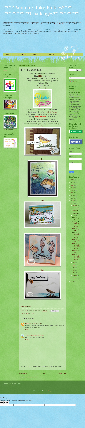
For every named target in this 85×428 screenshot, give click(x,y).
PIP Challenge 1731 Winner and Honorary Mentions (76, 257)
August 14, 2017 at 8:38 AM (35, 323)
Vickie (42, 232)
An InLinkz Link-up (26, 306)
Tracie (42, 200)
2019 (72, 198)
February (75, 275)
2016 (72, 281)
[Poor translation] (6, 402)
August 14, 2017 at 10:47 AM (36, 335)
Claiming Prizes (36, 54)
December (75, 205)
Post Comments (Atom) (31, 377)
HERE (40, 76)
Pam (42, 270)
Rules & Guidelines (20, 54)
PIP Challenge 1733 (75, 240)
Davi (42, 126)
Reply (26, 329)
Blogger (50, 391)
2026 (72, 180)
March (74, 272)
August (74, 215)
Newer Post (23, 373)
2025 (72, 182)
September (75, 213)
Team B (32, 313)
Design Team (50, 54)
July (74, 262)
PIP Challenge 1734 (75, 229)
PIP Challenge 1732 (75, 251)
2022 (72, 190)
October (75, 210)
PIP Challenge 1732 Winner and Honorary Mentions (76, 246)
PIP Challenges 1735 (76, 218)
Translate (73, 81)
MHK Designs (42, 88)
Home (8, 54)
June (74, 265)
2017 (72, 203)
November (75, 208)
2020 (72, 195)
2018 (72, 200)
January (75, 278)
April (74, 270)
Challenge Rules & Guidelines (61, 24)
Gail (26, 323)
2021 (72, 193)
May (74, 267)
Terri (42, 159)
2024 (72, 185)
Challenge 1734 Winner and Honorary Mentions (76, 224)
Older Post (62, 373)
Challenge (27, 313)
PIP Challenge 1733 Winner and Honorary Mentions (76, 235)
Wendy (27, 335)
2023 (72, 187)
